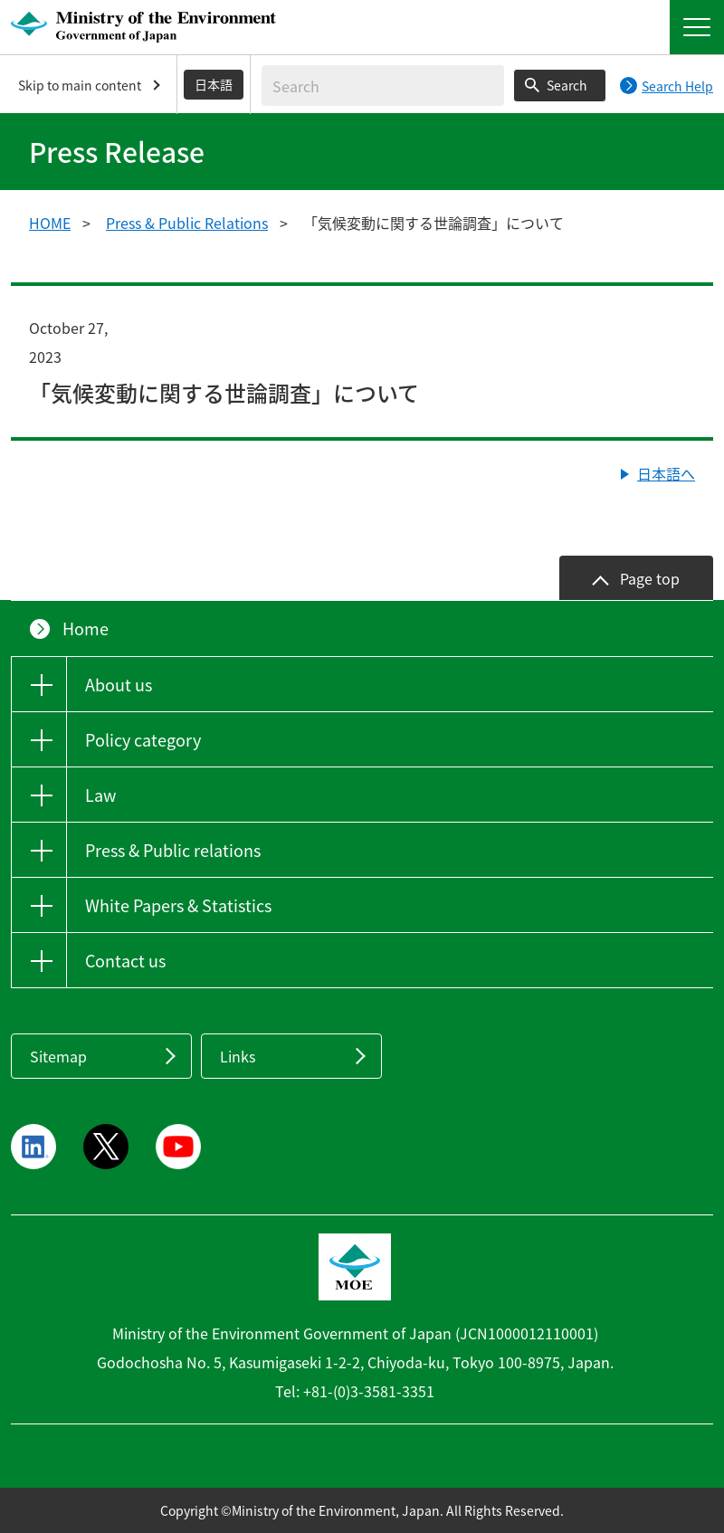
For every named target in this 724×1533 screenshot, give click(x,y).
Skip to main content (79, 85)
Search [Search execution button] (567, 85)
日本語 (214, 84)
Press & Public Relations (187, 222)
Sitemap (58, 1056)
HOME (50, 222)
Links (237, 1056)
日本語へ (666, 473)
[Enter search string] (383, 85)
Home (85, 628)
